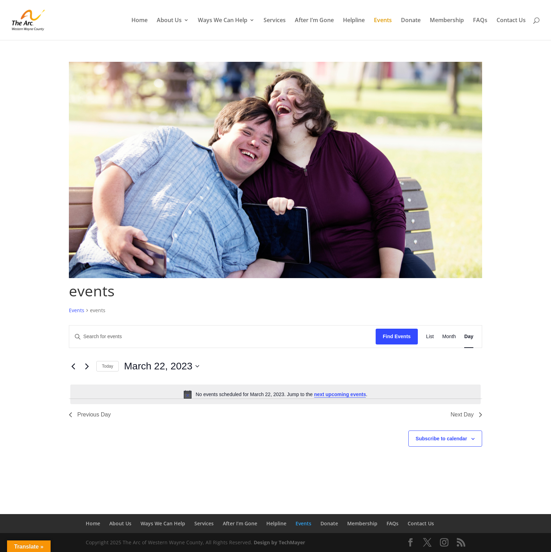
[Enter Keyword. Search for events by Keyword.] (222, 337)
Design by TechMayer (279, 542)
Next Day (466, 415)
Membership (447, 21)
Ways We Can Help (222, 21)
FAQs (480, 21)
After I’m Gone (314, 21)
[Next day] (87, 366)
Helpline (354, 21)
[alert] (275, 394)
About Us (169, 21)
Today (107, 366)
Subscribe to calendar (441, 438)
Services (275, 21)
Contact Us (511, 21)
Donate (411, 21)
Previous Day (90, 415)
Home (139, 21)
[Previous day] (73, 366)
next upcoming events (340, 394)
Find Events (396, 336)
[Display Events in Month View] (449, 337)
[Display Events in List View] (430, 337)
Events (383, 21)
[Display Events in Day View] (468, 337)
